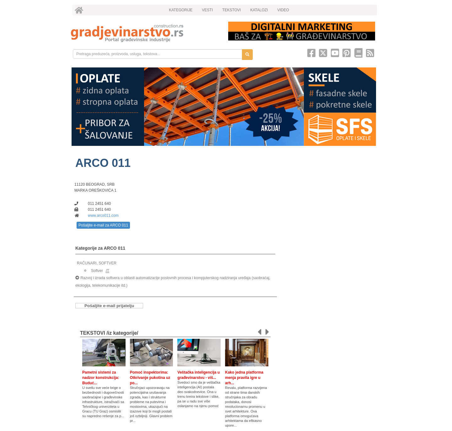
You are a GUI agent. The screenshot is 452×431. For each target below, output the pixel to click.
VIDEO (283, 10)
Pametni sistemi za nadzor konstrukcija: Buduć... (100, 377)
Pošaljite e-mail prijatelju (109, 305)
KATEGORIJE (180, 10)
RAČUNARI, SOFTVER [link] (96, 263)
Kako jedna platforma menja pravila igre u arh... (244, 377)
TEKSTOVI (231, 10)
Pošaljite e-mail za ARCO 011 (103, 225)
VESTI (207, 10)
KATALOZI (259, 10)
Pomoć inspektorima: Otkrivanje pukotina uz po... (150, 377)
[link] (145, 33)
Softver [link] (97, 271)
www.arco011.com (103, 215)
